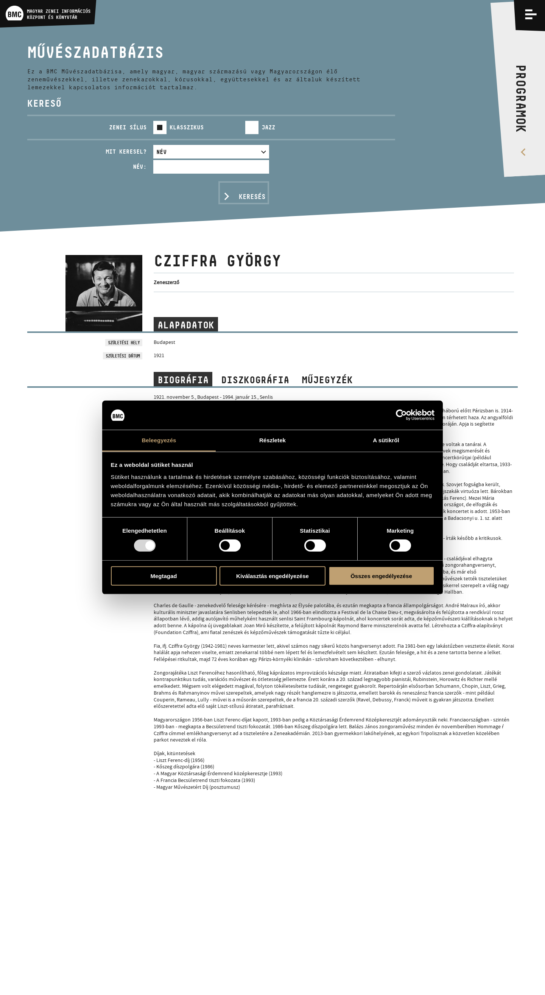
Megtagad (163, 575)
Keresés (252, 197)
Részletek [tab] (272, 440)
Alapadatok (185, 325)
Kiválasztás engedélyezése (272, 575)
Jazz (268, 127)
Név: (139, 166)
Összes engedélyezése (381, 575)
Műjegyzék (327, 380)
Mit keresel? (126, 151)
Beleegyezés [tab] (159, 440)
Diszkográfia (255, 380)
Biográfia (183, 380)
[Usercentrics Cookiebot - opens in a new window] (401, 415)
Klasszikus (187, 127)
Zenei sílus (127, 127)
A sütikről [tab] (386, 440)
